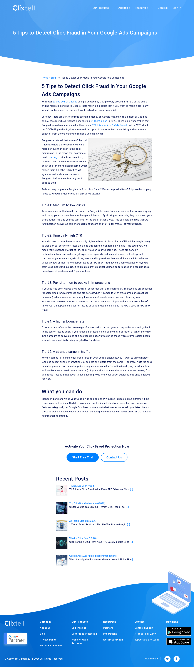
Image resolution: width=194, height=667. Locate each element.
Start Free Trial (82, 457)
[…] (131, 489)
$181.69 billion (99, 121)
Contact (163, 7)
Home (45, 77)
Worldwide (150, 658)
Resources (141, 7)
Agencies (124, 7)
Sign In (177, 7)
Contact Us (114, 457)
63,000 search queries (65, 101)
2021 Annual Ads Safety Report (109, 125)
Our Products (100, 7)
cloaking (52, 157)
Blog (53, 77)
